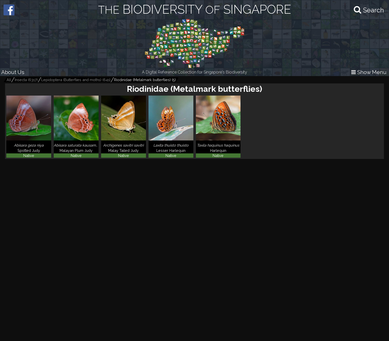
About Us (12, 72)
